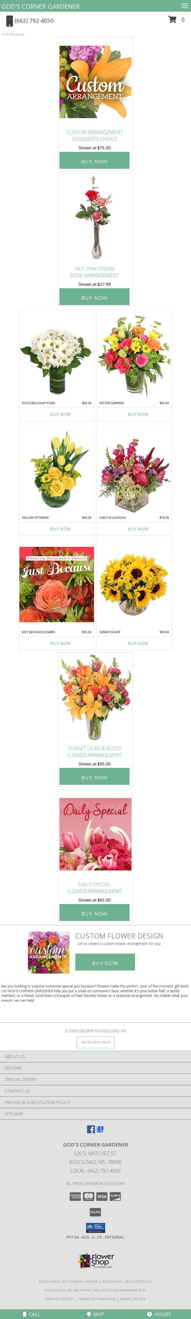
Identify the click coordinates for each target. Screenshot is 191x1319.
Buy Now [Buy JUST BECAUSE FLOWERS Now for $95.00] (60, 643)
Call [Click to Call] (32, 1314)
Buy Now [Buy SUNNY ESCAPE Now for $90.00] (138, 643)
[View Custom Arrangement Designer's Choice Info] (95, 82)
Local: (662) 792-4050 (95, 1170)
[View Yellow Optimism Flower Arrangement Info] (56, 470)
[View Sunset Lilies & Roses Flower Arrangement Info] (95, 697)
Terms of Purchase (97, 1299)
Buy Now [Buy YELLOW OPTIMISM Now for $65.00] (60, 529)
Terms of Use (133, 1299)
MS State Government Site (120, 1290)
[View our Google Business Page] (100, 1132)
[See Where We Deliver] (95, 1042)
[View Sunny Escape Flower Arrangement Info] (134, 584)
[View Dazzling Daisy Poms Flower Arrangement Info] (56, 355)
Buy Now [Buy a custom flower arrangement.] (105, 963)
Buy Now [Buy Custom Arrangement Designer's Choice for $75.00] (94, 161)
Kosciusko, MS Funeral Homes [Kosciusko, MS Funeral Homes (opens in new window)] (68, 1281)
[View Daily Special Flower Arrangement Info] (95, 834)
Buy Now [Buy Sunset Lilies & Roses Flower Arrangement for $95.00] (94, 777)
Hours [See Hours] (159, 1314)
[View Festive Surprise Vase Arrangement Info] (134, 355)
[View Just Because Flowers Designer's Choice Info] (56, 584)
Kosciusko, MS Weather (68, 1290)
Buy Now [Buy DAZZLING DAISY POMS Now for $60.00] (60, 414)
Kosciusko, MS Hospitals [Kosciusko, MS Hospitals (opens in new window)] (127, 1281)
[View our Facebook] (91, 1132)
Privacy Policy (59, 1299)
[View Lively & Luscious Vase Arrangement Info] (134, 470)
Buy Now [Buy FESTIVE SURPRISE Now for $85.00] (138, 414)
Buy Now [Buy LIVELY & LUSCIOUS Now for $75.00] (138, 529)
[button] (176, 21)
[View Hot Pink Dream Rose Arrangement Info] (95, 218)
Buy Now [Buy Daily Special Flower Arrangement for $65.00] (94, 913)
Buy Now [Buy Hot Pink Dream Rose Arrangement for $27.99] (94, 297)
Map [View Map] (95, 1314)
